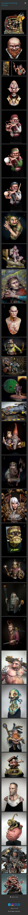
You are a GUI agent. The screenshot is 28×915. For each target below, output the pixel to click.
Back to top (14, 908)
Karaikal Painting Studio (9, 4)
